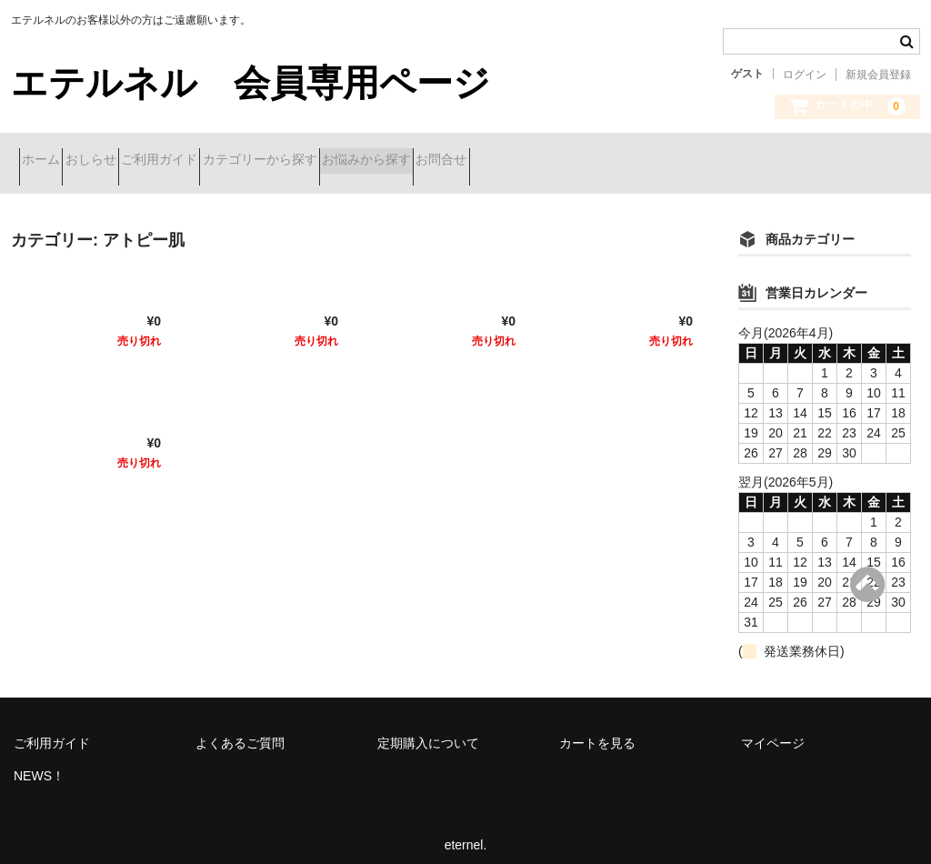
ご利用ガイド (232, 161)
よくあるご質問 (240, 729)
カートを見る (597, 729)
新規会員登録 (878, 74)
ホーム (49, 161)
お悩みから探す (503, 161)
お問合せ (611, 161)
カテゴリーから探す (364, 161)
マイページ (773, 729)
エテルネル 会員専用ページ (250, 83)
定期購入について (428, 729)
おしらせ (130, 161)
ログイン (804, 74)
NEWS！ (39, 762)
